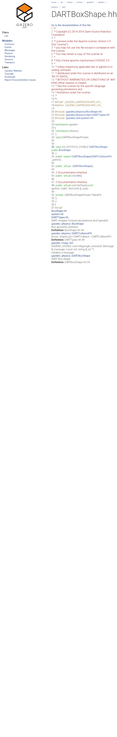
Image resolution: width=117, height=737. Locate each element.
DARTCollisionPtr (101, 156)
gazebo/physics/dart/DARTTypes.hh (87, 114)
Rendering (10, 56)
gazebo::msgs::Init (62, 242)
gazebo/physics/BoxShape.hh (84, 111)
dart (63, 7)
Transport (10, 62)
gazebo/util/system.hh (79, 118)
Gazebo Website (13, 70)
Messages (10, 50)
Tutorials (9, 74)
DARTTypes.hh (59, 217)
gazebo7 (90, 2)
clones (79, 2)
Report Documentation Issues (20, 80)
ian (62, 2)
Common (9, 44)
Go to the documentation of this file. (71, 25)
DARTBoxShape (98, 146)
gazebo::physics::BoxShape (67, 223)
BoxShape (65, 150)
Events (8, 47)
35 (52, 146)
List (6, 36)
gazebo (101, 2)
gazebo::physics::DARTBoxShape (70, 255)
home (53, 2)
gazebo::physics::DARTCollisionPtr (71, 233)
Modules (7, 40)
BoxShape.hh (59, 210)
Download (10, 77)
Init (78, 175)
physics (54, 7)
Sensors (9, 59)
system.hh (57, 214)
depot (69, 2)
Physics (9, 53)
